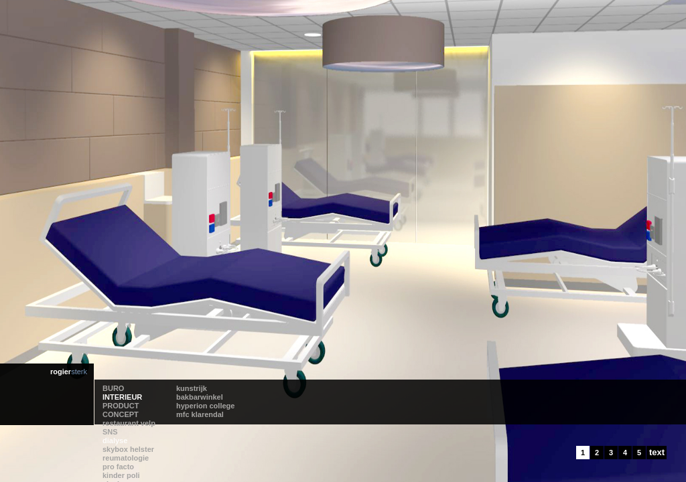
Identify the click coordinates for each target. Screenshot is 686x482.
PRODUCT (120, 406)
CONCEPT (120, 414)
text (657, 452)
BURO (113, 388)
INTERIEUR (122, 397)
